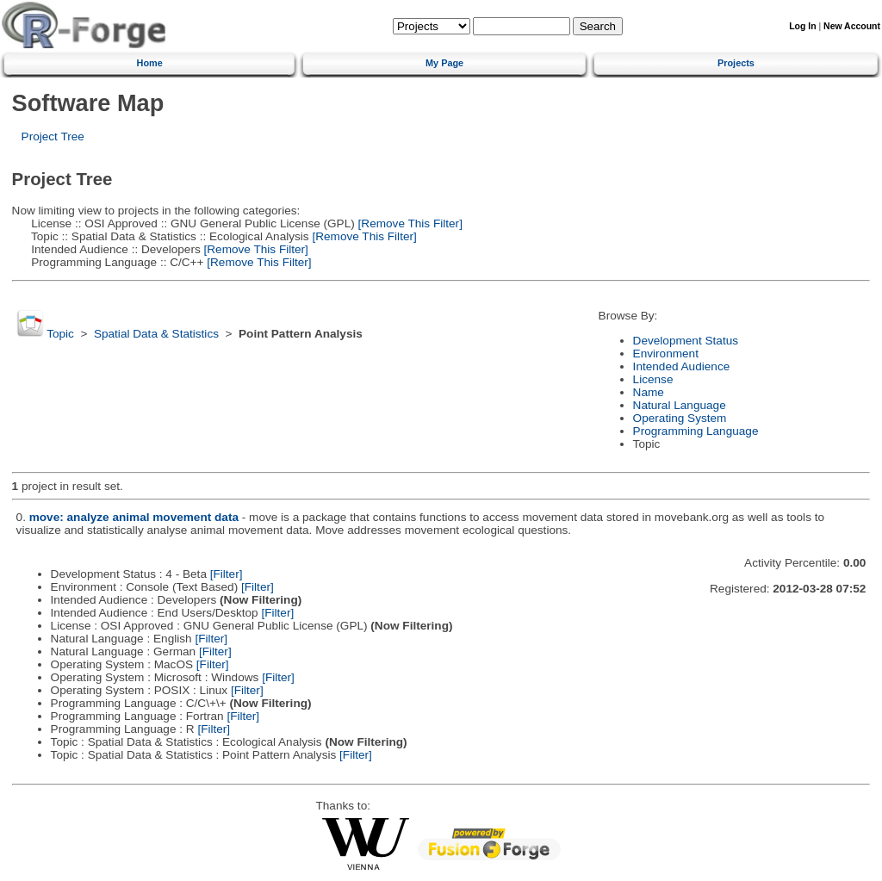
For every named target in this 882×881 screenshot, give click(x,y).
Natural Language (679, 405)
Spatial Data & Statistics (156, 333)
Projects (736, 63)
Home (150, 63)
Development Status (685, 340)
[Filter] (226, 574)
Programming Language (696, 431)
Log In (802, 26)
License (653, 379)
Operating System (680, 418)
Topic (60, 333)
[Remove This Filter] (409, 223)
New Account (851, 26)
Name (648, 392)
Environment (666, 353)
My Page (444, 63)
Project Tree (53, 136)
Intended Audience (681, 366)
